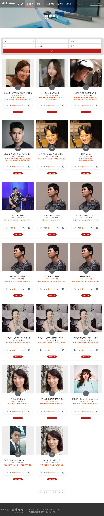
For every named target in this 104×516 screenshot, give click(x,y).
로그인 (99, 4)
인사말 (20, 4)
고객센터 (69, 4)
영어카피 (40, 4)
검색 (52, 50)
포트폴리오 (50, 4)
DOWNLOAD (18, 111)
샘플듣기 (30, 4)
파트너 (79, 4)
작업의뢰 (59, 4)
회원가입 (93, 4)
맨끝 (63, 491)
